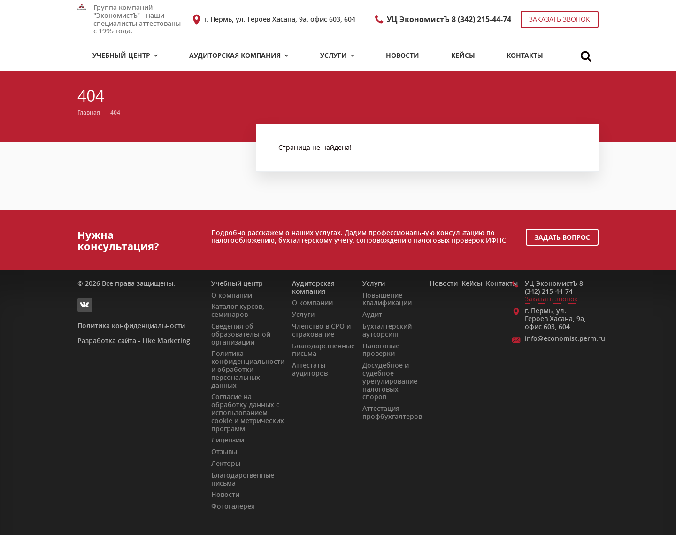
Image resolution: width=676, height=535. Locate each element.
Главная (88, 114)
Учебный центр (237, 283)
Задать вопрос (562, 237)
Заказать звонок (559, 19)
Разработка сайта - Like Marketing (133, 341)
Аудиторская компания (313, 287)
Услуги (373, 283)
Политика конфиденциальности (131, 325)
